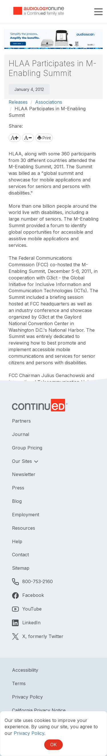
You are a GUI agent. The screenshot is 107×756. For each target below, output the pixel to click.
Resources (23, 528)
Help (17, 541)
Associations (48, 102)
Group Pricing (27, 448)
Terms (19, 683)
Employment (25, 514)
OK (53, 744)
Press (18, 488)
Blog (17, 501)
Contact (20, 554)
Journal (20, 434)
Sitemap (20, 568)
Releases (18, 102)
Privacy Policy (27, 697)
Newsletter (23, 474)
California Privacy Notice (39, 710)
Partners (21, 421)
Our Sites (22, 461)
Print (44, 137)
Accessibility (25, 670)
